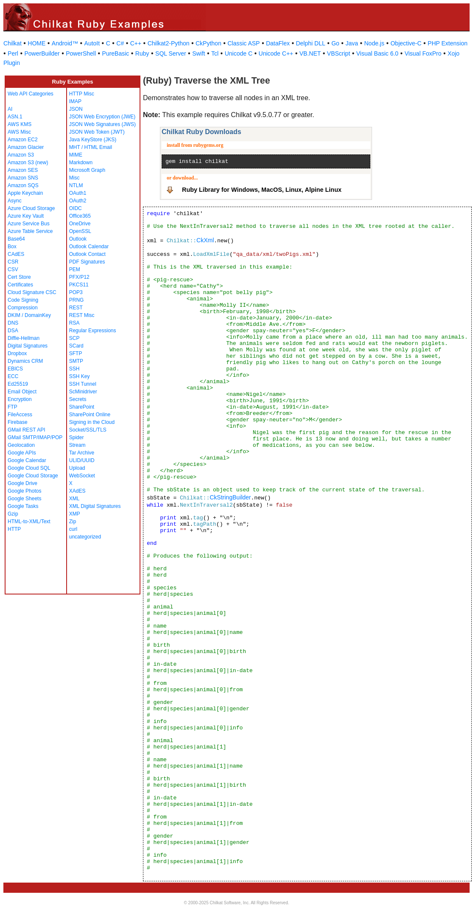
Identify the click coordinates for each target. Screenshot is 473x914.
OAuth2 (78, 201)
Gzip (13, 514)
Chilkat (12, 43)
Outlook (78, 239)
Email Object (22, 392)
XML (74, 499)
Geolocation (21, 445)
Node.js (374, 43)
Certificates (20, 285)
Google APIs (22, 453)
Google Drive (22, 483)
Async (15, 201)
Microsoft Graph (87, 170)
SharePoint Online (89, 415)
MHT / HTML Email (90, 147)
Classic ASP (243, 43)
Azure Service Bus (29, 224)
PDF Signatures (87, 262)
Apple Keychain (25, 193)
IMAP (75, 101)
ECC (13, 376)
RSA (74, 323)
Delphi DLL (310, 43)
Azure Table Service (30, 231)
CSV (13, 269)
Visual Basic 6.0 (377, 53)
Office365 (80, 216)
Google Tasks (23, 506)
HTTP (14, 529)
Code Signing (23, 300)
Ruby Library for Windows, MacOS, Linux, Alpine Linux (261, 189)
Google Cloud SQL (29, 468)
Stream (77, 445)
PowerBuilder (41, 53)
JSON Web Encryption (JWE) (102, 117)
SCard (76, 346)
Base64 (16, 239)
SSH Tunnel (82, 384)
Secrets (78, 399)
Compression (23, 308)
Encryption (20, 399)
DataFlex (278, 43)
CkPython (208, 43)
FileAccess (20, 415)
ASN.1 (15, 117)
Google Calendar (27, 460)
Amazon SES (23, 170)
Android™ (65, 43)
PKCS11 (79, 285)
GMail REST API (26, 430)
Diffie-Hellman (23, 338)
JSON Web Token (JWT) (97, 132)
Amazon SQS (23, 185)
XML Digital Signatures (95, 506)
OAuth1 (78, 193)
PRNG (76, 300)
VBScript (338, 53)
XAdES (77, 491)
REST (76, 308)
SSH (74, 369)
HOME (36, 43)
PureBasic (115, 53)
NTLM (76, 185)
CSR (13, 262)
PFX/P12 (79, 277)
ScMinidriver (83, 392)
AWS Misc (19, 132)
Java (351, 43)
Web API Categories (30, 94)
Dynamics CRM (25, 361)
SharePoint (81, 407)
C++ (135, 43)
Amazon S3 (21, 155)
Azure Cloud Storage (31, 208)
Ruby (142, 53)
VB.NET (310, 53)
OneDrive (80, 224)
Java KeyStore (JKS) (92, 140)
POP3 (76, 292)
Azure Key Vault (26, 216)
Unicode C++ (276, 53)
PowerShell (81, 53)
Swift (198, 53)
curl (73, 529)
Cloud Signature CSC (32, 292)
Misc (74, 178)
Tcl (214, 53)
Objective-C (405, 43)
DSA (13, 331)
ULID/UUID (82, 460)
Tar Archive (81, 453)
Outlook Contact (87, 254)
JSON (76, 109)
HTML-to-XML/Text (29, 521)
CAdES (16, 254)
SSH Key (79, 376)
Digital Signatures (28, 346)
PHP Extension (447, 43)
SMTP (76, 361)
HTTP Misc (81, 94)
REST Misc (82, 315)
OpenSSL (80, 231)
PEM (74, 269)
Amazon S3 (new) (28, 162)
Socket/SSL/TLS (87, 430)
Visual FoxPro (423, 53)
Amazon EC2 (23, 140)
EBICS (15, 369)
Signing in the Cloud (92, 422)
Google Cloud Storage (33, 476)
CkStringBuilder (230, 497)
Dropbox (17, 353)
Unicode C (238, 53)
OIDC (75, 208)
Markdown (80, 162)
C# (120, 43)
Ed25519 (18, 384)
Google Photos (24, 491)
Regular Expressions (92, 331)
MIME (75, 155)
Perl (13, 53)
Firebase (18, 422)
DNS (13, 323)
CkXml (205, 240)
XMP (74, 514)
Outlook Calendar (89, 247)
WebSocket (82, 476)
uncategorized (85, 537)
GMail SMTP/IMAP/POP (35, 437)
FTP (12, 407)
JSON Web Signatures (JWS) (102, 124)
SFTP (75, 353)
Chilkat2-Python (169, 43)
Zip (72, 521)
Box (12, 247)
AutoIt (92, 43)
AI (10, 109)
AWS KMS (19, 124)
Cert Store (19, 277)
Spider (76, 437)
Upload (77, 468)
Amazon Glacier (26, 147)
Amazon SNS (23, 178)
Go (335, 43)
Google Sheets (24, 499)
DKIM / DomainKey (29, 315)
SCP (74, 338)
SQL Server (170, 53)
